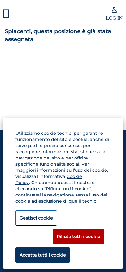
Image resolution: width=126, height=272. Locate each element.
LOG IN (114, 18)
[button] (21, 14)
